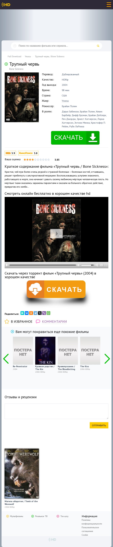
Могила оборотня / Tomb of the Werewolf (21, 502)
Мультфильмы (16, 516)
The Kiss (84, 366)
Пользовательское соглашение (90, 529)
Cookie (85, 534)
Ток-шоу (64, 516)
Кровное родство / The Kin (44, 368)
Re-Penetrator (20, 366)
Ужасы (65, 100)
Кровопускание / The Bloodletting (66, 368)
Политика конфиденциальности (92, 522)
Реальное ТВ (41, 516)
